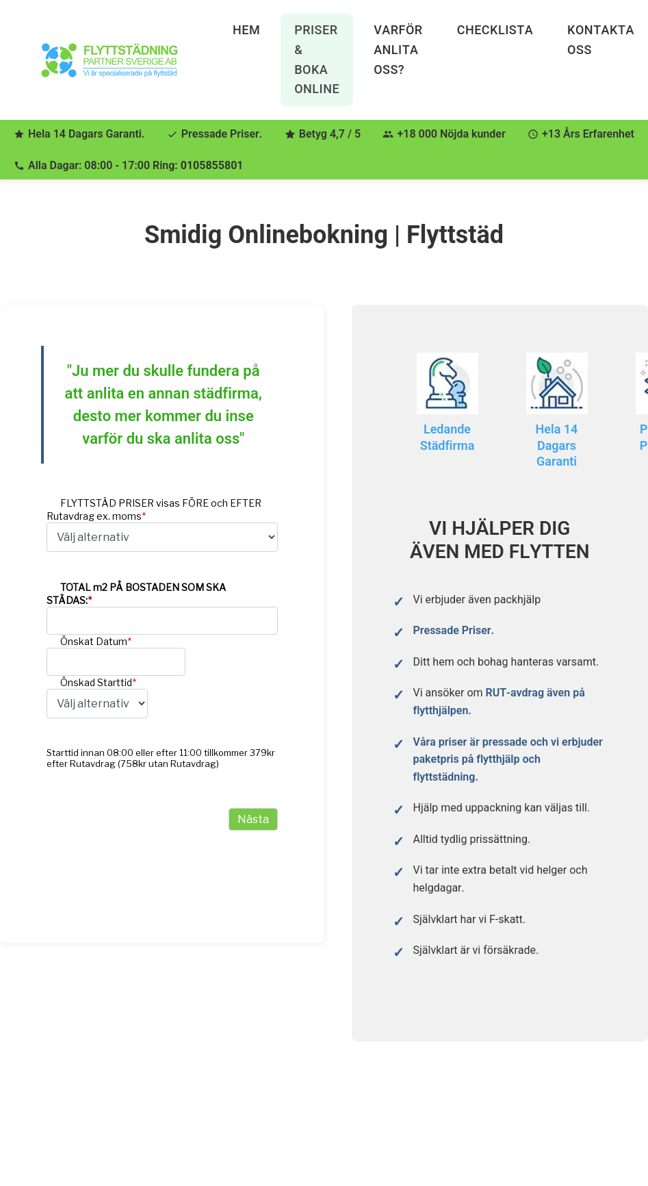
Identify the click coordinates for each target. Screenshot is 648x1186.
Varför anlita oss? (398, 50)
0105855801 (212, 165)
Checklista (495, 30)
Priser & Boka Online (316, 59)
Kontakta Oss (600, 40)
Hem (246, 30)
